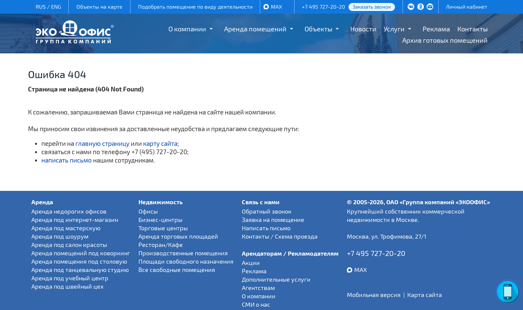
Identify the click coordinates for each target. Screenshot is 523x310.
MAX (276, 6)
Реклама (436, 29)
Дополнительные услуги (276, 279)
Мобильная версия (374, 294)
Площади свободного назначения (185, 261)
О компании (187, 29)
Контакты (472, 29)
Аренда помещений (255, 29)
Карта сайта (424, 294)
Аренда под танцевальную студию (80, 269)
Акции (251, 262)
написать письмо (66, 160)
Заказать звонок (372, 7)
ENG (56, 6)
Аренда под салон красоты (69, 244)
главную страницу (102, 143)
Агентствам (258, 287)
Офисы (148, 211)
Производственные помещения (183, 253)
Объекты (318, 29)
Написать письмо (266, 228)
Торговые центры (163, 228)
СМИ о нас (256, 304)
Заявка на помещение (273, 219)
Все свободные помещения (176, 269)
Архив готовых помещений (445, 40)
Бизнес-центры (160, 219)
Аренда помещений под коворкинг (80, 253)
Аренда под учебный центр (69, 278)
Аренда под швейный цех (67, 286)
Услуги (394, 29)
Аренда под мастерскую (65, 228)
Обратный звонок (267, 211)
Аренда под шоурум (59, 236)
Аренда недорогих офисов (68, 211)
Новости (363, 29)
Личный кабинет (466, 6)
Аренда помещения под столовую (79, 261)
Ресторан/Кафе (160, 244)
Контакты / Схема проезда (280, 236)
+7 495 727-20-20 (323, 6)
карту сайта (160, 143)
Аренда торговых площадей (178, 236)
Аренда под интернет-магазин (74, 219)
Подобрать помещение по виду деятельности (195, 6)
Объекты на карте (99, 6)
